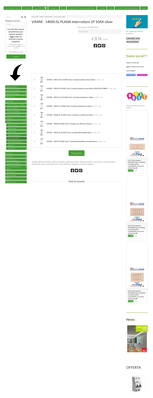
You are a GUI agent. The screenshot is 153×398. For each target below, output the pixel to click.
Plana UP (11, 145)
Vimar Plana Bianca (14, 135)
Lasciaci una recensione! (133, 39)
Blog (63, 8)
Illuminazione (10, 97)
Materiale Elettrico (12, 93)
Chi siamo (27, 8)
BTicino (9, 118)
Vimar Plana (49, 17)
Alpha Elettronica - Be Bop (16, 105)
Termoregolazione (12, 160)
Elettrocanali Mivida (13, 115)
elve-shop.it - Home (12, 8)
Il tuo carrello (40, 8)
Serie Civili (35, 17)
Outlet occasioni (11, 87)
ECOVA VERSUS (12, 108)
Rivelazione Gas (11, 182)
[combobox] (16, 24)
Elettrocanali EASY (13, 112)
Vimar (41, 17)
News (144, 8)
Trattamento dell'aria (13, 163)
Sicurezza (9, 153)
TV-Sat (8, 179)
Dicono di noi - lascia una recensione (81, 8)
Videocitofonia (11, 175)
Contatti (101, 8)
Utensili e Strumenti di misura (13, 167)
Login (110, 8)
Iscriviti (16, 56)
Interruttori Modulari (13, 90)
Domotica (9, 156)
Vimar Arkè (11, 148)
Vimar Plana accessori (15, 142)
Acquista (76, 153)
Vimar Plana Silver (59, 17)
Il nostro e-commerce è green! (127, 8)
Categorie (54, 8)
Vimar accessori (13, 125)
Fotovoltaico (10, 172)
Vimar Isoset (12, 128)
